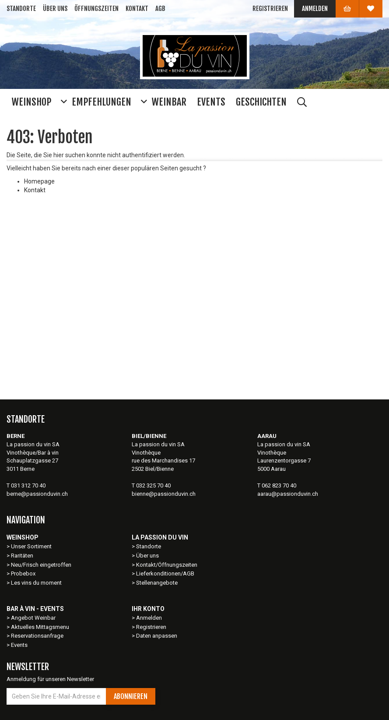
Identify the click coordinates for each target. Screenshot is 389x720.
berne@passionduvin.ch (37, 494)
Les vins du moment (36, 582)
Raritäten (22, 555)
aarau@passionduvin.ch (287, 494)
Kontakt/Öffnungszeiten (166, 564)
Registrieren (270, 8)
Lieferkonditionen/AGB (165, 573)
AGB (160, 8)
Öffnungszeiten (96, 8)
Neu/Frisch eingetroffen (41, 564)
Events (19, 645)
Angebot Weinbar (33, 617)
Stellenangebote (157, 582)
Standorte (21, 8)
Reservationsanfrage (37, 635)
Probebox (23, 573)
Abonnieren (130, 696)
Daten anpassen (156, 635)
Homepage (39, 181)
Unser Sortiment (32, 546)
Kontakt (137, 8)
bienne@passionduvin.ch (164, 494)
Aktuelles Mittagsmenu (40, 627)
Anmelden (315, 8)
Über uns (55, 8)
